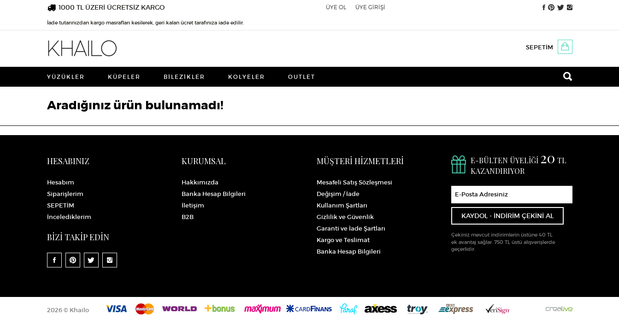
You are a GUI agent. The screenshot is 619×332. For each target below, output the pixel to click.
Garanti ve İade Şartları (351, 228)
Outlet (301, 76)
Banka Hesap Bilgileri (214, 194)
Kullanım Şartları (342, 205)
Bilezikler (184, 76)
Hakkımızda (200, 182)
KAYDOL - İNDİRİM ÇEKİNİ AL (507, 216)
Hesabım (60, 182)
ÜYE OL (336, 7)
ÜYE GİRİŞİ (370, 7)
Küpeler (124, 76)
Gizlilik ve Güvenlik (345, 217)
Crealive (559, 308)
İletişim (193, 205)
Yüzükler (66, 76)
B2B (188, 217)
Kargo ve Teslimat (343, 240)
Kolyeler (246, 76)
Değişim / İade (338, 194)
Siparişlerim (65, 194)
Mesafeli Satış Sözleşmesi (354, 182)
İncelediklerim (69, 217)
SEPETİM (539, 47)
